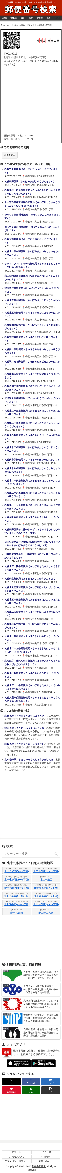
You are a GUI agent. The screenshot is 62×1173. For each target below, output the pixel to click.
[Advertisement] (31, 100)
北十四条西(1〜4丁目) (46, 896)
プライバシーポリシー (16, 1161)
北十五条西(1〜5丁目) (46, 887)
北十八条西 (16, 912)
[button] (56, 854)
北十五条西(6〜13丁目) (16, 904)
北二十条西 (46, 879)
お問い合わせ (46, 1161)
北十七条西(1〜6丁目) (16, 879)
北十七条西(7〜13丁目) (16, 896)
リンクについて (16, 1156)
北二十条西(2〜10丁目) (46, 871)
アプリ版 (16, 1152)
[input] (31, 854)
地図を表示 (9, 155)
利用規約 (45, 1156)
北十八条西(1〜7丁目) (16, 871)
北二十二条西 (46, 912)
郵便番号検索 (31, 9)
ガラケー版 (46, 1152)
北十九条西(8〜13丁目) (46, 904)
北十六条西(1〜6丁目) (16, 887)
